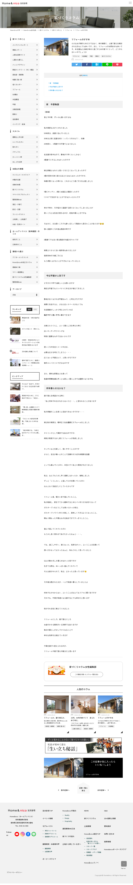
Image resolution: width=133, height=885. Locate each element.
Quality (67, 816)
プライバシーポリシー (14, 874)
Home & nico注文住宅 (30, 30)
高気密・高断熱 (18, 75)
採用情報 (107, 843)
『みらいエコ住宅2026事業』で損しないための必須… (30, 421)
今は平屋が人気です (56, 87)
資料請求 (107, 827)
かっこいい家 (17, 157)
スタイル (16, 131)
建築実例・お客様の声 (51, 845)
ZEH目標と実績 (110, 819)
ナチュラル (16, 152)
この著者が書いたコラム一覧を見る (86, 674)
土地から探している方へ (71, 845)
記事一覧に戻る (83, 789)
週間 (29, 309)
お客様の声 (48, 853)
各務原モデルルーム (51, 838)
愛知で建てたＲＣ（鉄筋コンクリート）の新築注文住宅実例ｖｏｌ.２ (30, 362)
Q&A (106, 811)
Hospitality (68, 822)
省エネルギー (17, 84)
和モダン (15, 147)
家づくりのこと (57, 30)
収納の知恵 (16, 184)
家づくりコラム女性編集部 (21, 277)
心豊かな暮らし (18, 60)
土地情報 (87, 827)
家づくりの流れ (68, 837)
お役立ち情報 (17, 168)
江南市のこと (17, 244)
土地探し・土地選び (19, 219)
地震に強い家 (17, 79)
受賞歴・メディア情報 (93, 854)
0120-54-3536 (23, 826)
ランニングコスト (18, 214)
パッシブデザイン (18, 65)
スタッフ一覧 (90, 848)
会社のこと (16, 239)
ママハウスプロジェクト (21, 194)
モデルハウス (48, 827)
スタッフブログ (91, 851)
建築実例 (48, 850)
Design (67, 819)
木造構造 (84, 56)
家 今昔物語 (54, 83)
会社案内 (89, 840)
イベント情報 (48, 819)
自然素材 (15, 119)
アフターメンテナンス (20, 257)
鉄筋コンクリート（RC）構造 (23, 70)
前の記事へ (65, 790)
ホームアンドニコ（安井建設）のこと (25, 232)
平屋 (91, 56)
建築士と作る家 (18, 137)
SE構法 (15, 94)
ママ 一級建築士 (18, 272)
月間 (35, 309)
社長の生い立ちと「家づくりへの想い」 (93, 844)
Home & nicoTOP (15, 30)
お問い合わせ (109, 835)
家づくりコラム (44, 30)
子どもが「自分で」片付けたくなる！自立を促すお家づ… (30, 386)
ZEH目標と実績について (30, 351)
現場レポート (17, 50)
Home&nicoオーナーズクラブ (115, 851)
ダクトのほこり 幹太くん (30, 329)
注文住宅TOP (48, 811)
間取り (97, 56)
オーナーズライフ (49, 860)
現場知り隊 (16, 267)
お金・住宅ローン (18, 224)
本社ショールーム (50, 832)
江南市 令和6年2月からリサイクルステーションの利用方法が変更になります (30, 342)
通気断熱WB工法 (68, 829)
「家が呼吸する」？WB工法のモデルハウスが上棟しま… (30, 432)
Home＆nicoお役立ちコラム (22, 262)
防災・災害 (16, 209)
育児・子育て (17, 204)
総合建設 (89, 857)
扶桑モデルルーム (50, 835)
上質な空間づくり (18, 55)
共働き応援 (16, 180)
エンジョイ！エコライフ (21, 175)
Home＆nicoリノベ (91, 864)
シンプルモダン (18, 142)
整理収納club (17, 199)
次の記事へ (101, 790)
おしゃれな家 (17, 162)
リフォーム (68, 30)
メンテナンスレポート (20, 45)
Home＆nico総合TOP (92, 835)
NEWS (86, 811)
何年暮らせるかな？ (56, 90)
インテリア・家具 (18, 124)
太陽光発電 (16, 109)
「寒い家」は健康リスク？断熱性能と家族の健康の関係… (30, 409)
